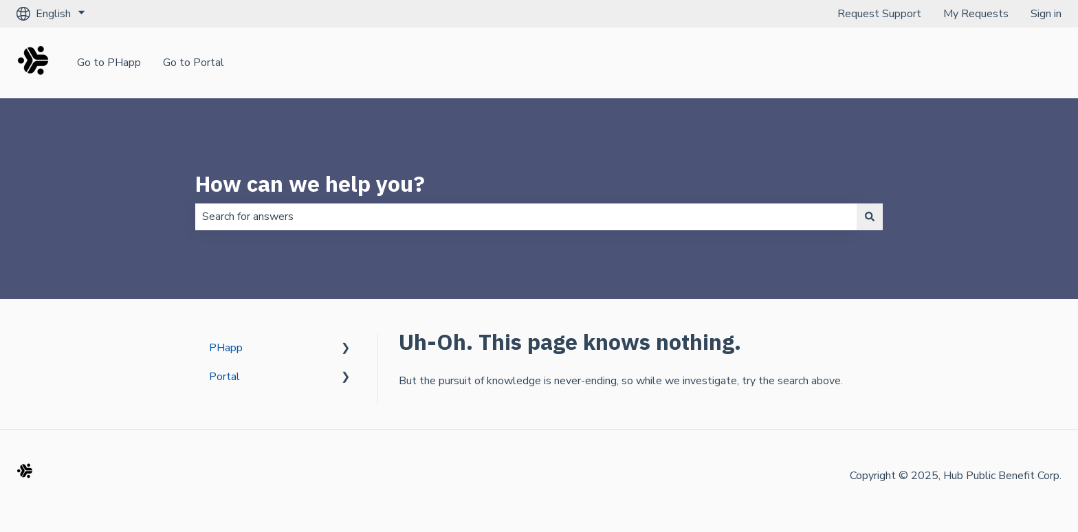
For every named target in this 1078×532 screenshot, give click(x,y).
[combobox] (526, 216)
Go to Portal (193, 62)
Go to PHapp (109, 62)
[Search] (870, 216)
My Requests (976, 13)
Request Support (879, 13)
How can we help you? (310, 183)
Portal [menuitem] (224, 376)
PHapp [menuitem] (226, 347)
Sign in (1046, 13)
